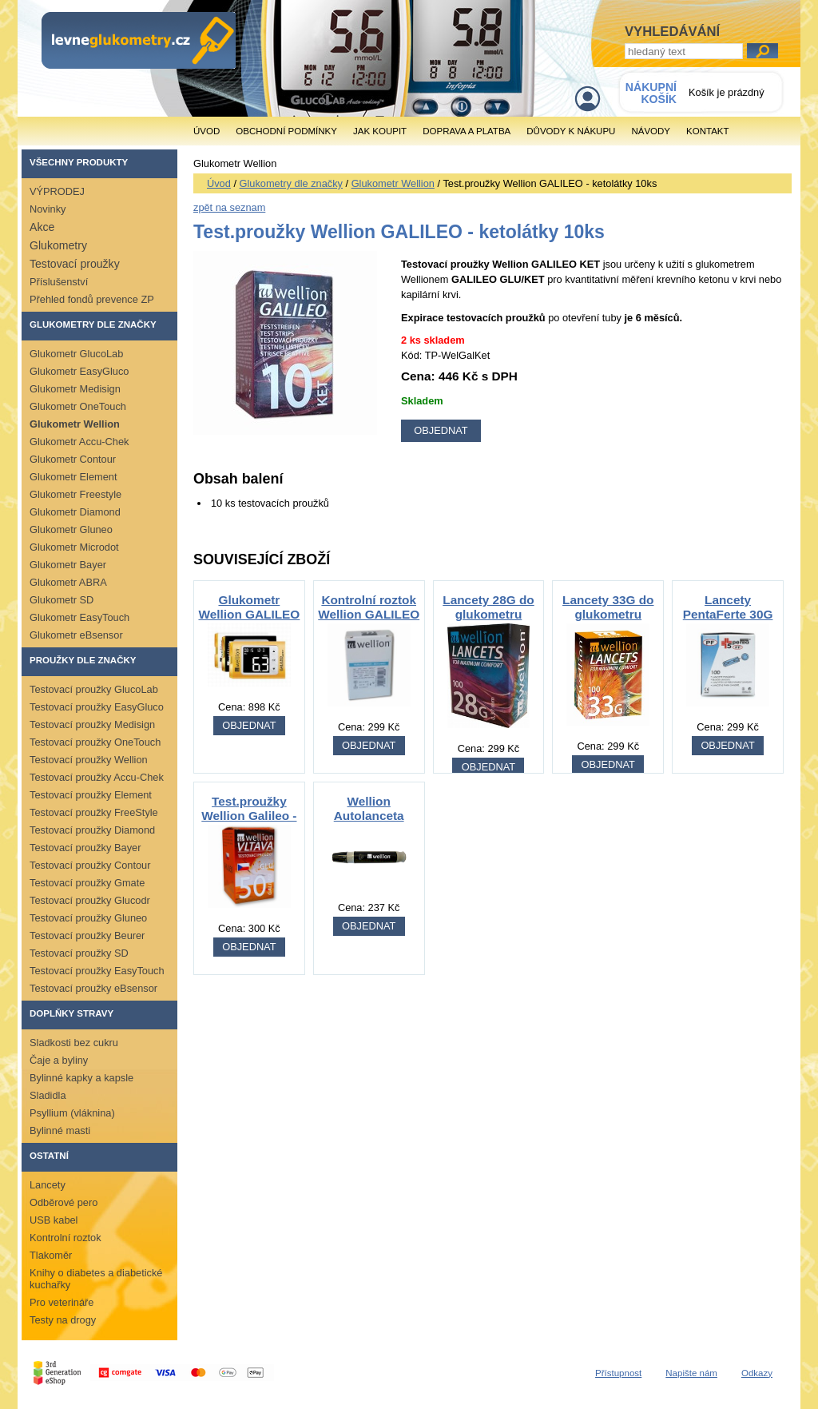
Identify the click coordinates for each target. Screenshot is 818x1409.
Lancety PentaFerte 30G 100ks (728, 614)
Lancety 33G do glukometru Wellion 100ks (607, 614)
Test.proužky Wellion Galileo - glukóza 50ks (248, 815)
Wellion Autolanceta (369, 808)
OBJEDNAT (249, 725)
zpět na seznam (229, 207)
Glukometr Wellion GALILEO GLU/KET (249, 614)
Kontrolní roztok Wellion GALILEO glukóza (368, 614)
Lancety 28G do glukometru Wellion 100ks (488, 614)
